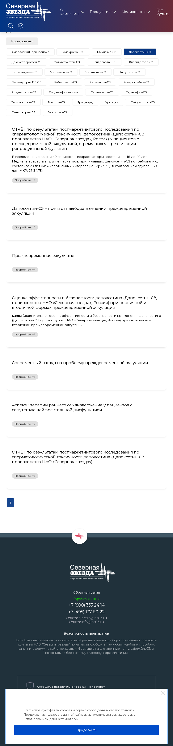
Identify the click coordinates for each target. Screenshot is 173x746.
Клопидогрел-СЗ (141, 62)
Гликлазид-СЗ (106, 52)
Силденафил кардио (63, 92)
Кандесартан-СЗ (104, 62)
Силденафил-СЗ (102, 92)
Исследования (22, 41)
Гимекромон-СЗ (73, 52)
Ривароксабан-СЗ (136, 82)
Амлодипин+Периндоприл (30, 52)
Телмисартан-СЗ (23, 102)
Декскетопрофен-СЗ (27, 62)
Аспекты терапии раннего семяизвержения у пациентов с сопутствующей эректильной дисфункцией (72, 407)
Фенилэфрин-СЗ (23, 112)
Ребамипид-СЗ (100, 82)
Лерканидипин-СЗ (24, 72)
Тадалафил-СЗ (136, 92)
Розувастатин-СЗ (24, 92)
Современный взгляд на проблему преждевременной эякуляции (80, 362)
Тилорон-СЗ (56, 102)
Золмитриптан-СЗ (67, 62)
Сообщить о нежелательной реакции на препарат (71, 686)
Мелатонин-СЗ (95, 72)
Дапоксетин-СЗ (140, 52)
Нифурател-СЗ (129, 72)
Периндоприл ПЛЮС (27, 82)
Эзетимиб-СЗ (57, 112)
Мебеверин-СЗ (61, 72)
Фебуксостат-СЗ (143, 102)
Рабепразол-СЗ (65, 82)
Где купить (163, 12)
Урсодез (111, 102)
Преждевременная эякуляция (43, 255)
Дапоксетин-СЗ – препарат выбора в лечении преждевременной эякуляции (79, 211)
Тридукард (85, 102)
